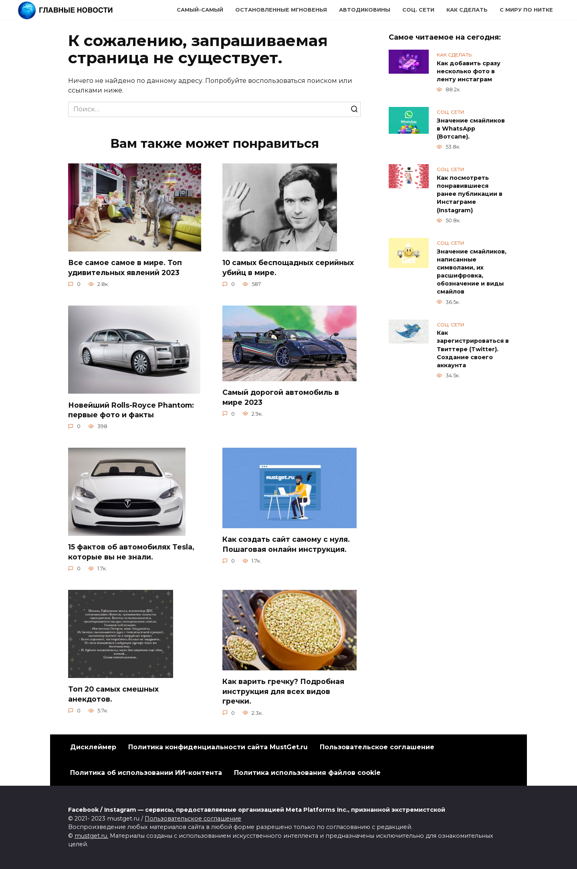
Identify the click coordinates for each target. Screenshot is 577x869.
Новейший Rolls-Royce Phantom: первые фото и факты (131, 409)
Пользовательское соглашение (377, 747)
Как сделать (467, 10)
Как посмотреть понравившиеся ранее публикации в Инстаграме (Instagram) (469, 194)
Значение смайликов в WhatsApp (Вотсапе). (471, 128)
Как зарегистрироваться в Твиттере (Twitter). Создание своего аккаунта (473, 349)
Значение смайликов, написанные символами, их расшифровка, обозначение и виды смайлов (471, 272)
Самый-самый (200, 10)
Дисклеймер (93, 747)
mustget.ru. (91, 835)
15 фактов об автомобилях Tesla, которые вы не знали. (131, 552)
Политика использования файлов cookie (307, 772)
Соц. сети (418, 10)
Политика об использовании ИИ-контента (146, 772)
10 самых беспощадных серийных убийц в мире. (288, 267)
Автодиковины (364, 10)
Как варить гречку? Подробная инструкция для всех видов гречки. (283, 691)
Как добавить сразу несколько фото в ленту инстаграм (468, 71)
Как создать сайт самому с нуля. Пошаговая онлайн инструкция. (286, 544)
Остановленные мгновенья (281, 10)
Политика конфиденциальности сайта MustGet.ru (218, 747)
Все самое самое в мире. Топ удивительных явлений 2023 (125, 267)
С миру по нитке (526, 10)
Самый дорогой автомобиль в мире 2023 (280, 397)
